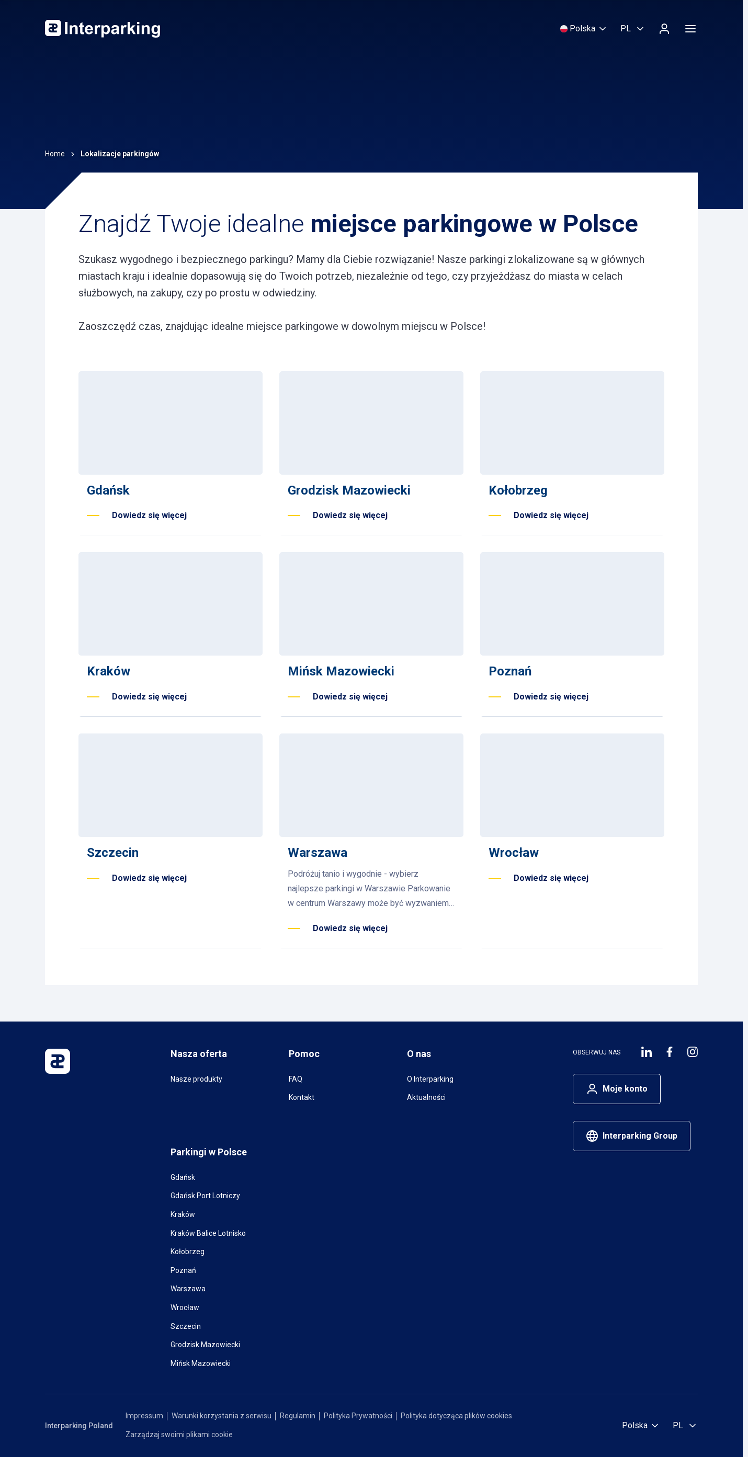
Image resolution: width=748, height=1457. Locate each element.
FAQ (295, 1079)
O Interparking (430, 1079)
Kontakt (301, 1097)
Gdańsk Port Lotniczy (205, 1195)
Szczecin (186, 1326)
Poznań (183, 1270)
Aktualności (426, 1097)
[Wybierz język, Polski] (632, 28)
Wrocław (185, 1307)
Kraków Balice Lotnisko (208, 1233)
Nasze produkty (196, 1079)
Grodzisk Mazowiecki (205, 1344)
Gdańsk (183, 1177)
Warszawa (188, 1288)
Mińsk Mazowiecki (201, 1363)
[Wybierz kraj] (584, 28)
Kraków (183, 1214)
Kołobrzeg (188, 1251)
